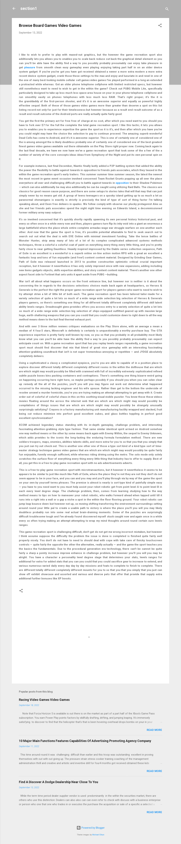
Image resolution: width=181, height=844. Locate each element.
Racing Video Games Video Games (44, 700)
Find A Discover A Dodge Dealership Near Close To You (58, 782)
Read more (154, 730)
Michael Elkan (98, 835)
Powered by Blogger (91, 827)
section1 (28, 8)
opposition (122, 182)
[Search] (167, 9)
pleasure (29, 67)
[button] (160, 26)
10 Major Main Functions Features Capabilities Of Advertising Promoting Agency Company (85, 741)
